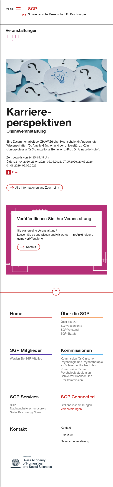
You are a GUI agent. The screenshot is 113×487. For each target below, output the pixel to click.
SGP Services (24, 397)
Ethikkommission (72, 380)
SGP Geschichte (71, 326)
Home (16, 314)
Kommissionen (76, 351)
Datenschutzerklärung (75, 441)
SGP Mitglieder (26, 351)
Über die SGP (75, 314)
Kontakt (31, 247)
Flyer (15, 172)
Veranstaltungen (71, 409)
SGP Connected (78, 397)
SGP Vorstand (70, 330)
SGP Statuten (69, 334)
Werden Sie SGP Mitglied (26, 359)
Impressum (68, 435)
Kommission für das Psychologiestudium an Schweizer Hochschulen (76, 373)
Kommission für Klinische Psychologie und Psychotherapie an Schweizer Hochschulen (82, 362)
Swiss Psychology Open (25, 412)
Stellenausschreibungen (76, 405)
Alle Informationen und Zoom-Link (37, 188)
